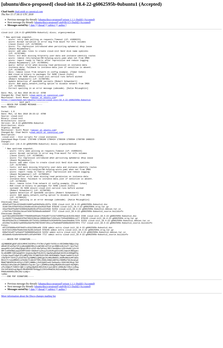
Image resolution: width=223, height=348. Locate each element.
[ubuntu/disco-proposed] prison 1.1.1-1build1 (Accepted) (66, 19)
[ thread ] (41, 25)
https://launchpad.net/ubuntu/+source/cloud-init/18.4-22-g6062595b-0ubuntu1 (46, 113)
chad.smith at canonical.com (29, 11)
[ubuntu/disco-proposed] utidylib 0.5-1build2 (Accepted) (62, 22)
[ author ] (61, 25)
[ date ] (32, 25)
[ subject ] (52, 25)
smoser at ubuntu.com (43, 110)
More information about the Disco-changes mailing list (28, 345)
